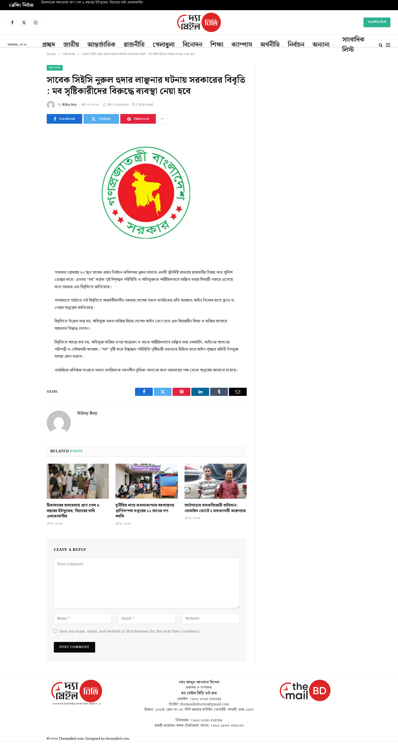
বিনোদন (192, 45)
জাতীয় (71, 45)
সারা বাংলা (55, 68)
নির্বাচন (296, 45)
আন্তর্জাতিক (101, 45)
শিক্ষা (216, 45)
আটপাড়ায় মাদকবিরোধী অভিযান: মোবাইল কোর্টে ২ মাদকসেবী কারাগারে (215, 508)
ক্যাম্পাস (241, 45)
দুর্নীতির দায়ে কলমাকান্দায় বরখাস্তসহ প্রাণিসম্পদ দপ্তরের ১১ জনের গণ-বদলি (144, 511)
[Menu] (388, 45)
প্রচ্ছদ (48, 45)
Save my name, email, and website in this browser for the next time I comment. (130, 631)
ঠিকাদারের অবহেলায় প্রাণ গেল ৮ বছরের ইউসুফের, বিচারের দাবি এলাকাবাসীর (92, 3)
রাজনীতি (134, 45)
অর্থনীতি (270, 45)
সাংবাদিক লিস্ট (377, 22)
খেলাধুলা (164, 45)
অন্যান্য (321, 45)
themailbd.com (117, 738)
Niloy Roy (69, 104)
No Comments (116, 104)
